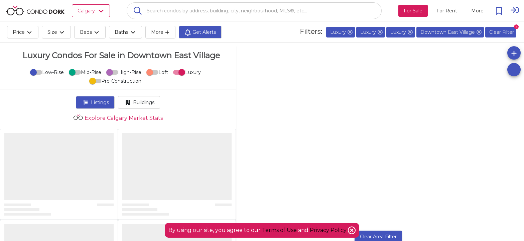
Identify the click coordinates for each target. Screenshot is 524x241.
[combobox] (254, 10)
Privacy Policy (329, 230)
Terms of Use (279, 230)
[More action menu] (477, 11)
